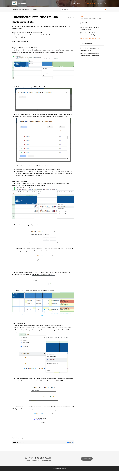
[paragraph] (43, 228)
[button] (105, 3)
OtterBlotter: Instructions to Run (90, 38)
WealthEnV (26, 9)
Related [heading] (87, 44)
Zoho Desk (63, 469)
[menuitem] (72, 3)
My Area (79, 3)
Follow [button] (82, 16)
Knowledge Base (89, 3)
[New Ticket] (87, 459)
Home (73, 3)
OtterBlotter (34, 9)
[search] (84, 9)
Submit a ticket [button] (86, 459)
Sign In (99, 3)
